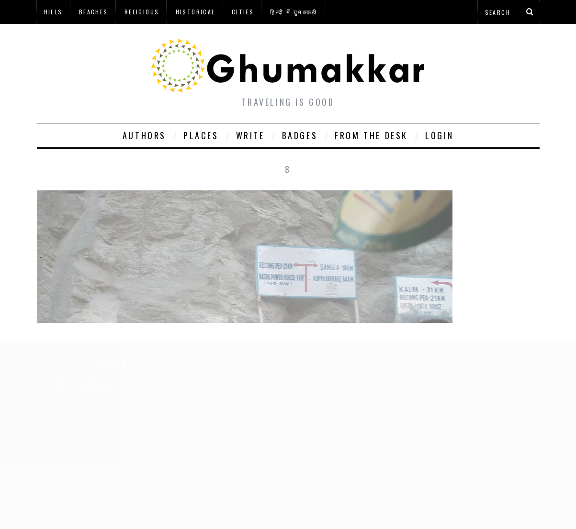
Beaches (93, 12)
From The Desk (371, 135)
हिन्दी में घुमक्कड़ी (293, 12)
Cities (243, 12)
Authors (144, 135)
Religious (141, 12)
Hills (53, 12)
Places (201, 135)
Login (439, 135)
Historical (195, 12)
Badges (300, 135)
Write (250, 135)
